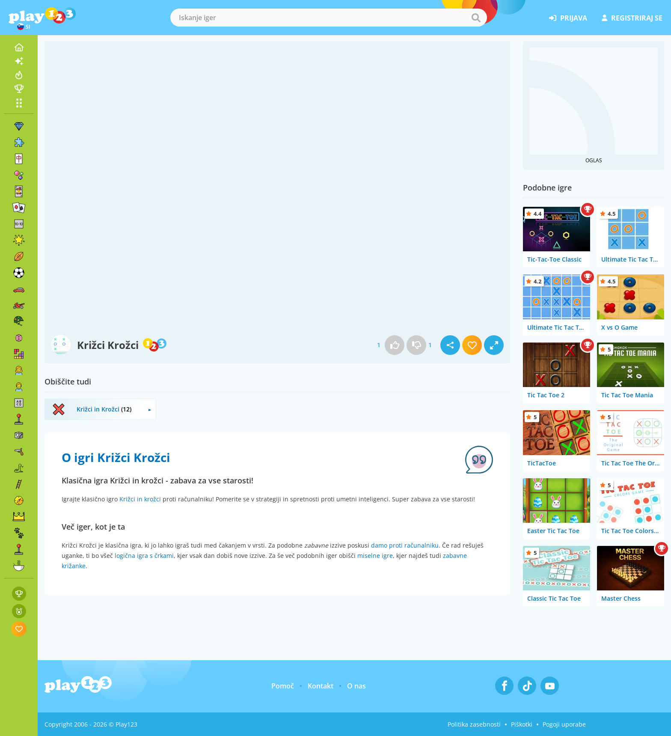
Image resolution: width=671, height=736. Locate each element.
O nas (356, 686)
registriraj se (632, 18)
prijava (568, 18)
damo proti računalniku (405, 545)
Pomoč (282, 686)
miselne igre (375, 555)
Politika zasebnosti (474, 724)
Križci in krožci (140, 499)
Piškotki (521, 724)
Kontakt (320, 686)
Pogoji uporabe (564, 724)
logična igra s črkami (144, 555)
